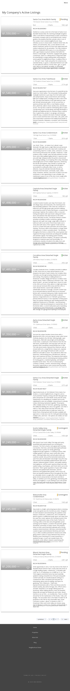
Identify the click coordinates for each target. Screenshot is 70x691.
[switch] (28, 34)
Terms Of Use (28, 675)
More (66, 3)
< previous (40, 619)
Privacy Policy (40, 675)
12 (62, 619)
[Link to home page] (2, 2)
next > (66, 619)
